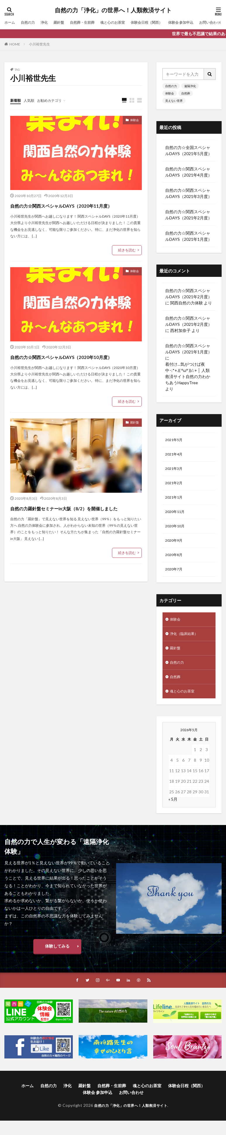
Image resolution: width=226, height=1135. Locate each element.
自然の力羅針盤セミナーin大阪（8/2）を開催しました (75, 534)
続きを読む (127, 261)
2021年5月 (175, 440)
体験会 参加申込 (203, 22)
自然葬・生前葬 (91, 22)
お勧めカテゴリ (55, 100)
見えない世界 (174, 100)
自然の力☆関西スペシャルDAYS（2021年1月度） (188, 236)
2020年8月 (175, 562)
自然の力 (31, 22)
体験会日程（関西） (164, 22)
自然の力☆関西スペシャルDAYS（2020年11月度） (73, 210)
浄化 (49, 22)
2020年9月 (175, 547)
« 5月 (172, 813)
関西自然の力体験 (186, 302)
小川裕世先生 (39, 44)
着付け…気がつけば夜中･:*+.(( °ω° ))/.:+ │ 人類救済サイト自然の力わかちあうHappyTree (187, 373)
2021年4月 (175, 455)
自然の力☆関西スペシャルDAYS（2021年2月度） (188, 214)
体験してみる (57, 960)
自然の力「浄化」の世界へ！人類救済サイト (113, 10)
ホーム (10, 22)
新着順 (16, 100)
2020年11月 (176, 516)
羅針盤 (65, 22)
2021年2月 (175, 486)
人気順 (31, 100)
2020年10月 (176, 531)
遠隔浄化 (190, 86)
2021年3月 (175, 470)
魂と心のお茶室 (125, 22)
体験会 (133, 121)
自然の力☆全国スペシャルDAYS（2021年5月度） (188, 150)
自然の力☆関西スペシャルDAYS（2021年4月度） (188, 171)
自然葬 (185, 93)
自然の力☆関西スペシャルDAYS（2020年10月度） (73, 372)
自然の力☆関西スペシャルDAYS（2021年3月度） (188, 193)
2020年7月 (175, 577)
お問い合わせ (131, 1106)
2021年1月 (175, 501)
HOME (14, 44)
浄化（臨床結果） (186, 643)
